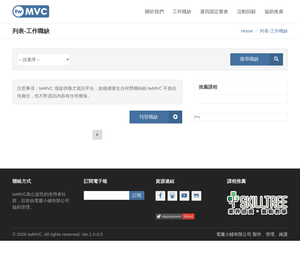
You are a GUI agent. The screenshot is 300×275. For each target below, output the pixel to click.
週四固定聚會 (214, 11)
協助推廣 (274, 11)
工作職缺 (182, 11)
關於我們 (154, 11)
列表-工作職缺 (274, 30)
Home (247, 30)
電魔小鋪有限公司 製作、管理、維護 (252, 234)
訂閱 (136, 195)
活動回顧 (246, 11)
